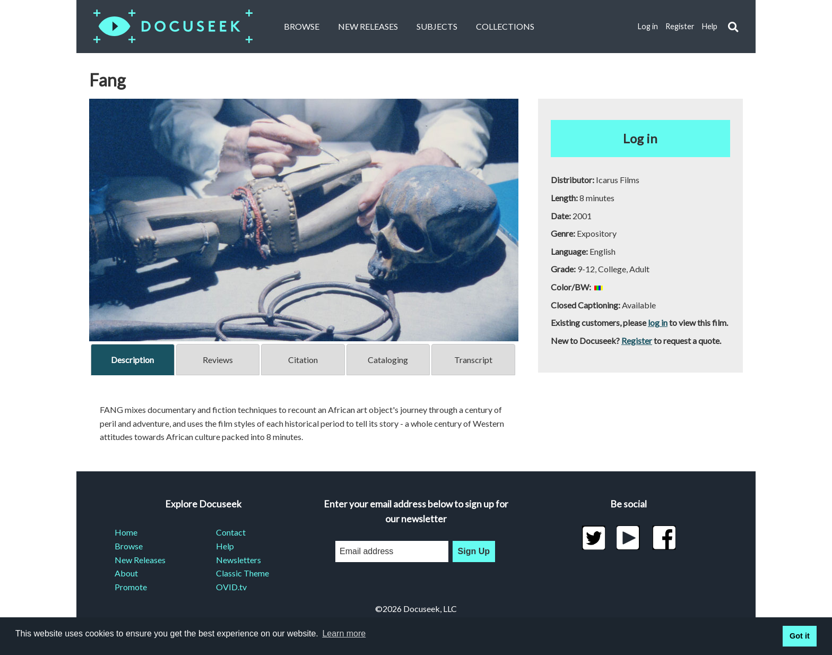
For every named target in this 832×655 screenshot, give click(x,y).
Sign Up (474, 551)
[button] (733, 27)
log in (658, 322)
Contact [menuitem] (231, 532)
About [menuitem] (126, 573)
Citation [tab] (303, 360)
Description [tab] (132, 360)
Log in (648, 26)
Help (709, 26)
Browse (301, 26)
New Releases (368, 26)
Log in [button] (640, 138)
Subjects (437, 26)
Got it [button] (800, 636)
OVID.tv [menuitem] (231, 587)
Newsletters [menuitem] (238, 560)
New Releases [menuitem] (140, 560)
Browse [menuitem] (129, 546)
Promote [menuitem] (131, 587)
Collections (505, 26)
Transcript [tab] (473, 360)
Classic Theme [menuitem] (242, 573)
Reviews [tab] (218, 360)
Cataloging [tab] (388, 360)
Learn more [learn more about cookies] (344, 633)
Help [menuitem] (225, 546)
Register (680, 26)
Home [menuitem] (126, 532)
